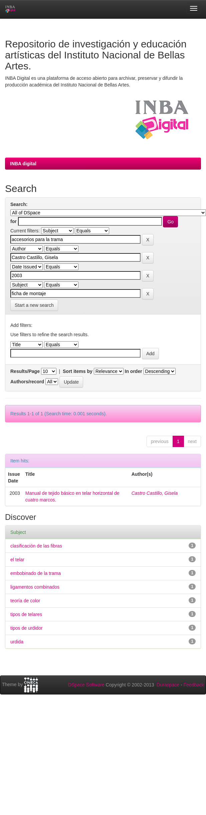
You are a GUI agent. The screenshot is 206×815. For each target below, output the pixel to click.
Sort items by (77, 371)
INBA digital (23, 163)
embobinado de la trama (35, 573)
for (13, 221)
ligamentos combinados (34, 587)
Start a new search (34, 305)
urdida (16, 641)
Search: (18, 204)
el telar (17, 559)
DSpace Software (86, 684)
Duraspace (168, 684)
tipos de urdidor (26, 628)
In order (133, 371)
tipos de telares (26, 614)
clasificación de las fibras (36, 546)
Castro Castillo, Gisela (155, 493)
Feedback (194, 684)
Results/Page (25, 371)
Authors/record (27, 381)
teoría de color (25, 600)
